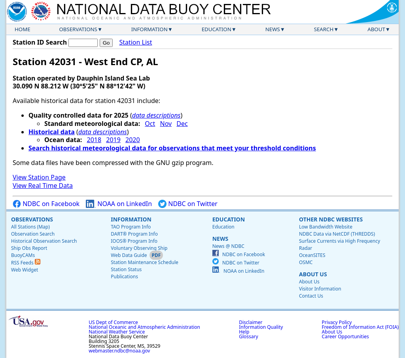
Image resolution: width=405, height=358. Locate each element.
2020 (132, 139)
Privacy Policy (337, 322)
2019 (113, 139)
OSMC (305, 262)
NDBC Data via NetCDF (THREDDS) (337, 234)
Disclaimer (250, 322)
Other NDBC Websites (331, 219)
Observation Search (33, 234)
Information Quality (261, 327)
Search (324, 29)
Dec (181, 123)
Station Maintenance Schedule (144, 262)
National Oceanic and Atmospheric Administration (144, 327)
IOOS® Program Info (134, 241)
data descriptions (156, 115)
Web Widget (24, 269)
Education (216, 29)
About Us (313, 274)
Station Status (126, 269)
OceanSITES (312, 255)
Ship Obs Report (29, 248)
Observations (78, 29)
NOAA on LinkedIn (119, 204)
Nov (166, 123)
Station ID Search (40, 42)
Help (244, 331)
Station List (135, 42)
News (272, 29)
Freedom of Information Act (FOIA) (360, 327)
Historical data (51, 131)
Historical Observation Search (44, 241)
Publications (124, 276)
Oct (150, 123)
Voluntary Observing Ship (139, 248)
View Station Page (39, 177)
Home (22, 29)
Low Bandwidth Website (325, 226)
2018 (94, 139)
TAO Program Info (131, 226)
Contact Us (311, 295)
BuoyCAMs (23, 255)
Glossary (248, 336)
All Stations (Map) (30, 226)
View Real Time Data (43, 185)
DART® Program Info (134, 234)
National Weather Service (117, 331)
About (376, 29)
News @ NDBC (228, 246)
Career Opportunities (345, 336)
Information (149, 29)
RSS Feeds (25, 262)
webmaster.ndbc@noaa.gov (119, 350)
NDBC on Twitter (188, 204)
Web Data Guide (129, 255)
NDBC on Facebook (46, 204)
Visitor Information (320, 288)
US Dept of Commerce (113, 322)
